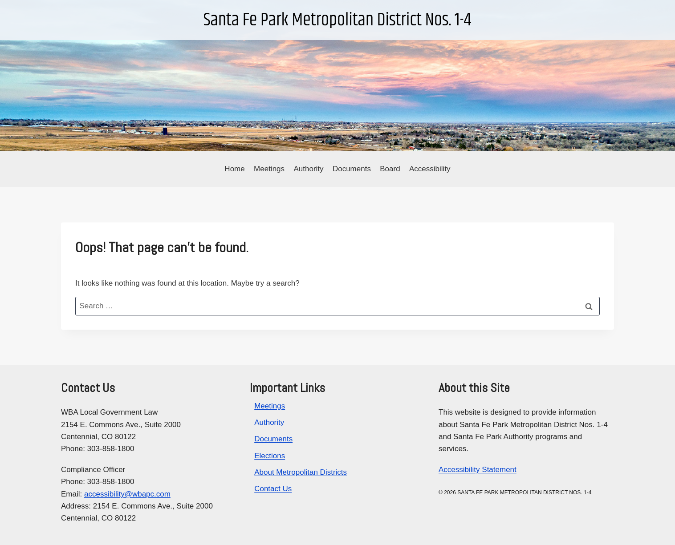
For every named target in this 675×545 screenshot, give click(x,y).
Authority (308, 169)
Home (234, 169)
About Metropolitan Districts (300, 472)
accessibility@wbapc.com (127, 494)
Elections (269, 456)
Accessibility (430, 169)
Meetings (269, 169)
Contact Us (273, 488)
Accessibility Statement (477, 469)
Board (390, 169)
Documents (352, 169)
